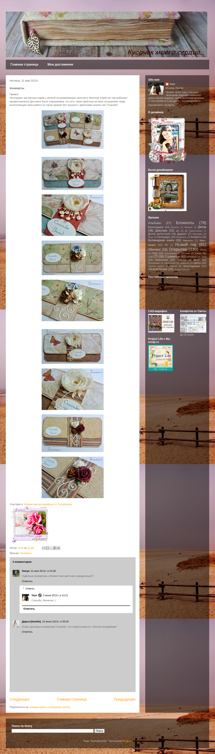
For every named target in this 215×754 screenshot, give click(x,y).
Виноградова (155, 227)
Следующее (19, 699)
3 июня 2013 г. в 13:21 (55, 595)
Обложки (154, 249)
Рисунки (185, 253)
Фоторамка (154, 263)
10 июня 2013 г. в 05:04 (55, 621)
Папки (203, 249)
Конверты (25, 553)
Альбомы (154, 223)
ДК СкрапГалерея (193, 231)
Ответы (30, 588)
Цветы (197, 262)
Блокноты (185, 222)
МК (166, 245)
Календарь (163, 237)
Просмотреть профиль (161, 105)
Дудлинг (182, 233)
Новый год (185, 244)
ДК (177, 230)
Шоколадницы (191, 266)
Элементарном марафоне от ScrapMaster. (48, 504)
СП (155, 256)
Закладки (197, 234)
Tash (34, 595)
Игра (150, 237)
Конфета (196, 237)
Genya (26, 570)
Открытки (178, 249)
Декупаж (161, 230)
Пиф (154, 253)
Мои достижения (60, 64)
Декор (202, 227)
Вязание (188, 227)
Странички (172, 256)
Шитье (173, 266)
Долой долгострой (159, 233)
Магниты (188, 240)
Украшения (161, 259)
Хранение (184, 263)
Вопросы (175, 227)
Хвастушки (170, 263)
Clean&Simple (157, 269)
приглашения (170, 253)
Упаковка (182, 260)
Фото (197, 259)
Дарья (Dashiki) (31, 621)
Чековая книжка (156, 266)
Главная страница (24, 64)
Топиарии (192, 256)
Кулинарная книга (161, 240)
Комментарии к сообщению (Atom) (50, 707)
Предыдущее (125, 699)
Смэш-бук (200, 253)
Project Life (180, 269)
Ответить (27, 581)
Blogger (127, 740)
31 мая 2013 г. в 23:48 (43, 570)
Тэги (203, 256)
